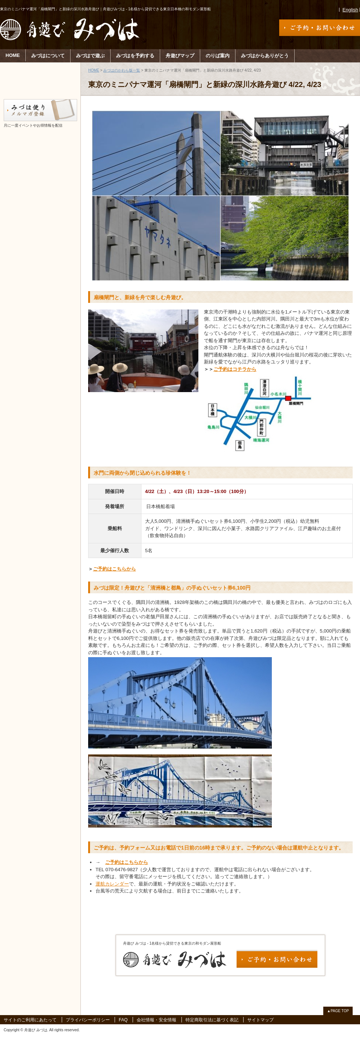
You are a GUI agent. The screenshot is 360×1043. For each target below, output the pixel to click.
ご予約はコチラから (234, 369)
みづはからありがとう (265, 55)
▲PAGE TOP (338, 1011)
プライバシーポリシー (88, 1019)
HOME (13, 55)
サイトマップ (260, 1019)
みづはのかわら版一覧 (121, 70)
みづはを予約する (135, 55)
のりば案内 (218, 55)
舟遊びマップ (180, 55)
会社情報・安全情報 (156, 1019)
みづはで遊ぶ (90, 55)
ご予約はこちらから (114, 569)
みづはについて (48, 55)
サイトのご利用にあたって (30, 1019)
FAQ (123, 1019)
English (350, 9)
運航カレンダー (112, 884)
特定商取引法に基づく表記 (212, 1019)
